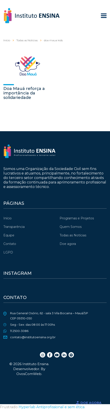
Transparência (14, 227)
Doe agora (68, 244)
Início (6, 40)
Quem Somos (71, 227)
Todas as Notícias (73, 235)
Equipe (8, 235)
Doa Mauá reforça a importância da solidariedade (24, 93)
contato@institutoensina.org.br (33, 337)
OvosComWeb (28, 374)
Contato (9, 244)
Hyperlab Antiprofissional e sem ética (51, 407)
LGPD (8, 252)
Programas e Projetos (77, 218)
